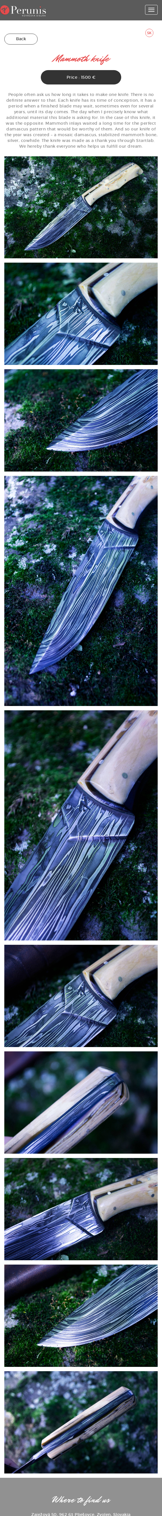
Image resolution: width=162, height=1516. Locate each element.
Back (21, 38)
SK (149, 33)
